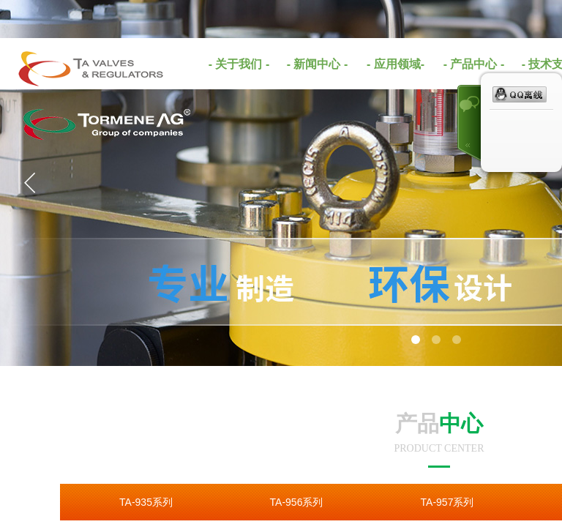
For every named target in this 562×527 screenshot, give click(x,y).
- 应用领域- (395, 64)
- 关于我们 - (239, 64)
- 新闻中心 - (317, 64)
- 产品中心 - (474, 64)
